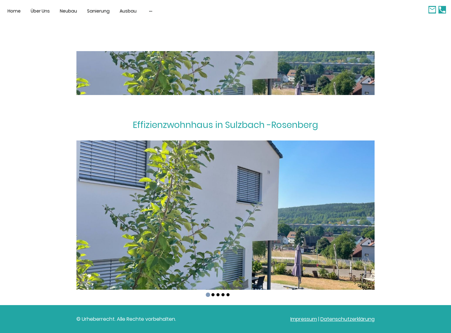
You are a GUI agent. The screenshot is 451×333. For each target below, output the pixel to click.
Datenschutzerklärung (347, 319)
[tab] (208, 295)
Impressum (303, 319)
